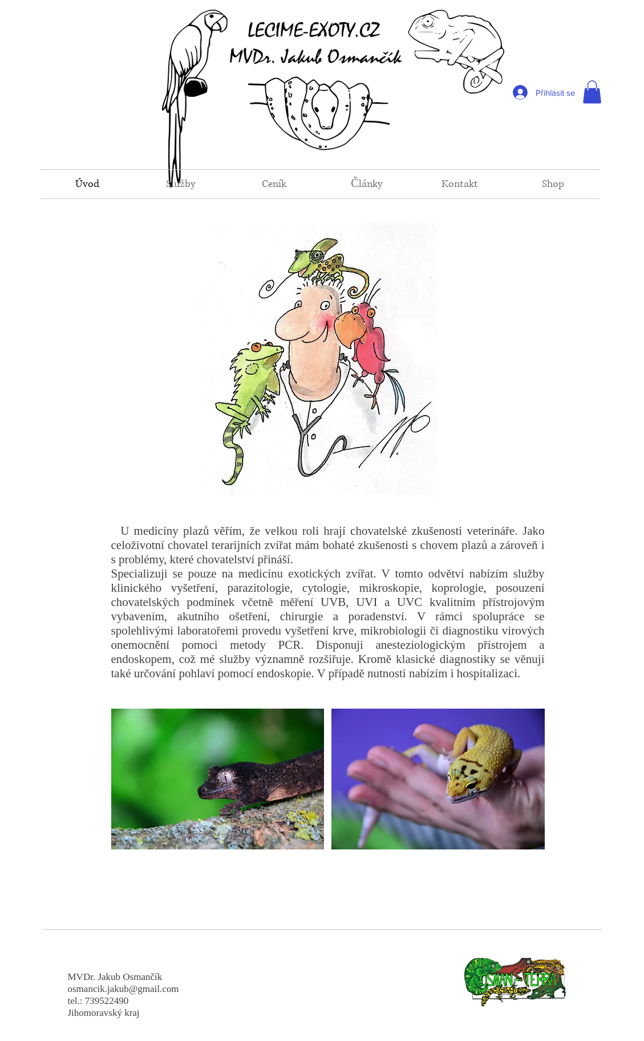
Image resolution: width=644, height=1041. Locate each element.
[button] (592, 92)
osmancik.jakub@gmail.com (123, 988)
